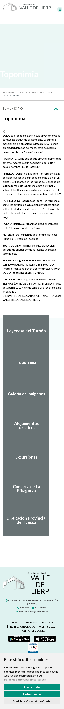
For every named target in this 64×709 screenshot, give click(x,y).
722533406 (39, 607)
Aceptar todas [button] (32, 687)
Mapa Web (31, 622)
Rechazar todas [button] (32, 694)
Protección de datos (22, 626)
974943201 (23, 607)
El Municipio (46, 92)
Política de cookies (33, 630)
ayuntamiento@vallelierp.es (32, 611)
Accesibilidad (47, 626)
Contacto (15, 622)
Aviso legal (48, 622)
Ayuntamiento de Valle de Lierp (19, 92)
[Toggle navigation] (59, 9)
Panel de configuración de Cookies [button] (32, 701)
